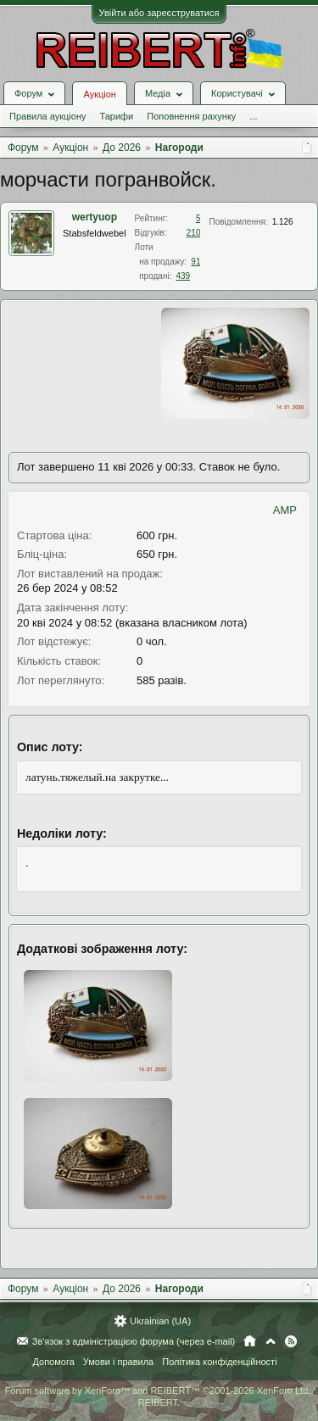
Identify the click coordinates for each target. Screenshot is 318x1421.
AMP (285, 510)
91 (195, 261)
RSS (291, 1341)
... (253, 116)
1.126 (282, 221)
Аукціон (99, 94)
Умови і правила (118, 1362)
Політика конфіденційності (219, 1362)
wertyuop (94, 217)
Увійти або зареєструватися (159, 13)
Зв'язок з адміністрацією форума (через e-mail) (134, 1341)
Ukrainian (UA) (160, 1321)
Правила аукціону (47, 116)
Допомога (53, 1362)
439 (183, 276)
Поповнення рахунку (191, 116)
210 (194, 232)
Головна (249, 1341)
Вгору (270, 1341)
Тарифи (116, 116)
